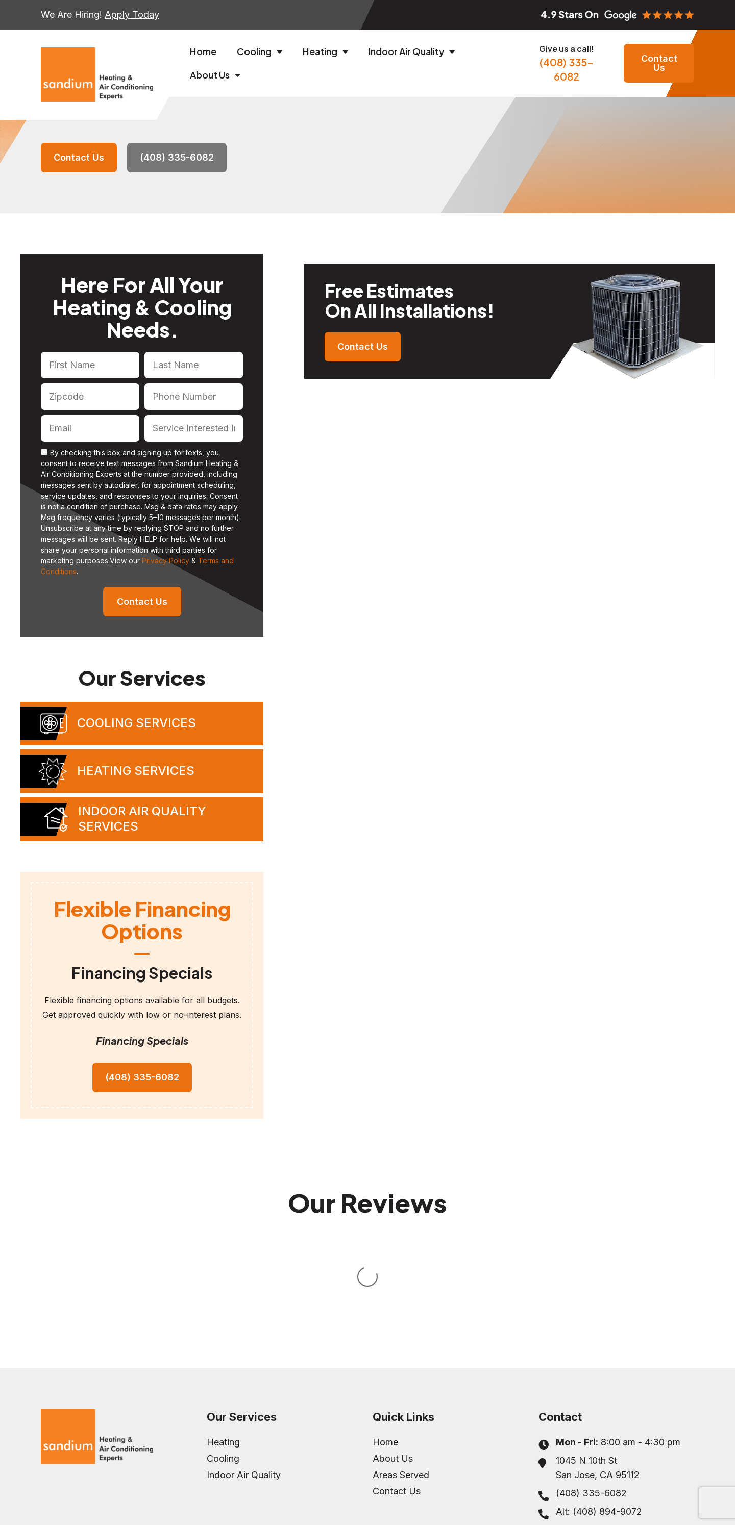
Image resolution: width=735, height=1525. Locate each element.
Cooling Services (136, 722)
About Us (215, 75)
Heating (325, 51)
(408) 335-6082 (566, 63)
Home (203, 51)
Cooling (259, 51)
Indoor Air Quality (412, 51)
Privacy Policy (165, 560)
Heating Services (135, 770)
